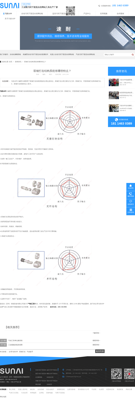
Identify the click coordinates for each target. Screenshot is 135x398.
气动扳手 (30, 352)
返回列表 (100, 351)
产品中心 (87, 14)
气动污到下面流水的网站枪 (85, 54)
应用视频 (103, 14)
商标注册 (129, 389)
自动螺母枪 (38, 377)
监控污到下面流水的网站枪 (63, 14)
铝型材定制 (110, 389)
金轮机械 (40, 389)
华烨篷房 (33, 393)
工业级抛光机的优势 (15, 345)
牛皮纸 (94, 389)
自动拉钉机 (50, 377)
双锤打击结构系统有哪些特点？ (35, 62)
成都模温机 (61, 389)
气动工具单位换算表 (15, 340)
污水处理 (24, 393)
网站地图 (38, 384)
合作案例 (120, 14)
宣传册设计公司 (83, 389)
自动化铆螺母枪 (15, 54)
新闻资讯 (18, 62)
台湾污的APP (13, 352)
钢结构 (32, 389)
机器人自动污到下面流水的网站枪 (62, 54)
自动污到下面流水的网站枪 (32, 14)
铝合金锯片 (50, 389)
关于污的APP (10, 19)
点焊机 (41, 393)
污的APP (8, 14)
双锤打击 (22, 352)
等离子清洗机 (60, 393)
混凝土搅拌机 (22, 389)
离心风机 (12, 389)
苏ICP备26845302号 (11, 379)
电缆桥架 (120, 389)
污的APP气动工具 (16, 382)
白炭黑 (101, 389)
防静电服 (49, 393)
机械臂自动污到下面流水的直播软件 (35, 54)
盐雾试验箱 (71, 389)
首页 (11, 62)
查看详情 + (96, 340)
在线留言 (49, 384)
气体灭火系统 (13, 393)
